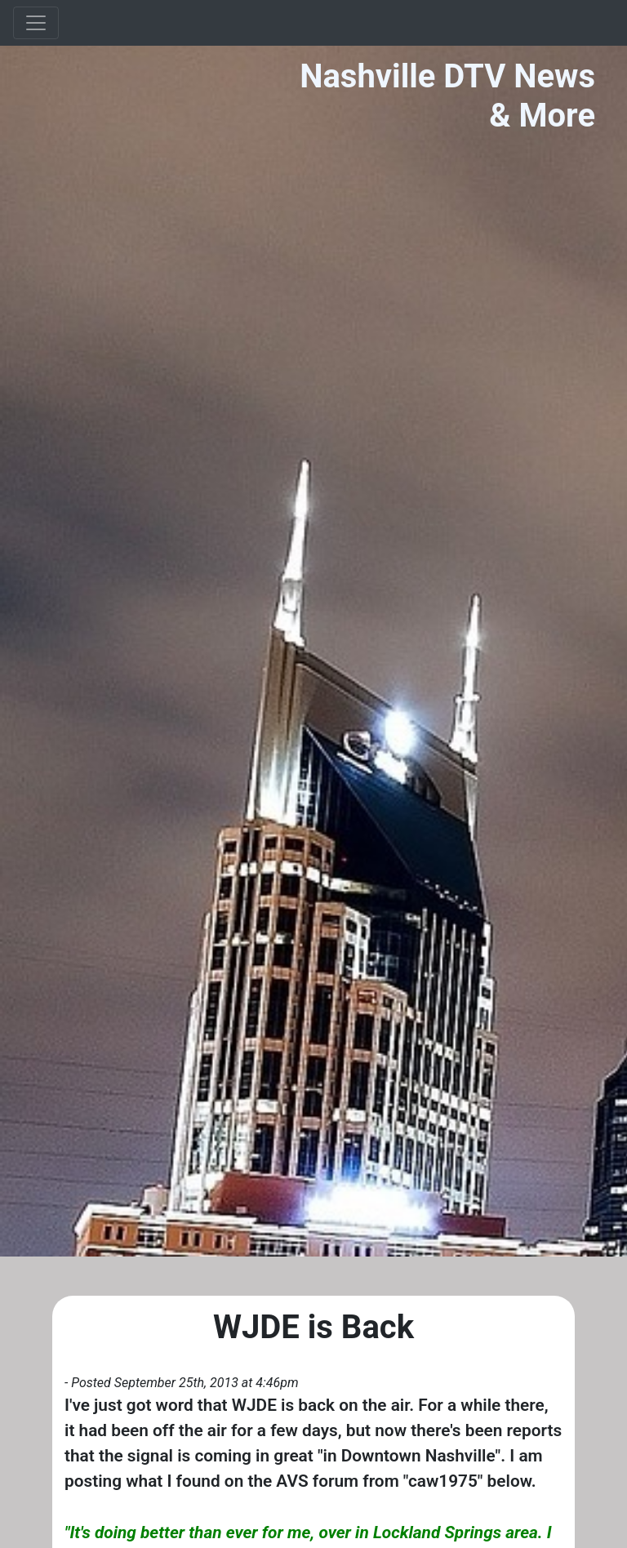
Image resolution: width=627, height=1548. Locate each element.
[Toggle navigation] (36, 23)
